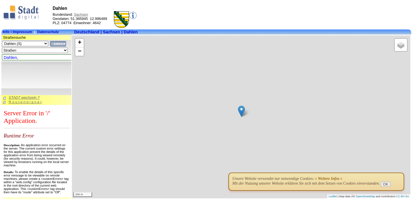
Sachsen (81, 14)
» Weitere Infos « (328, 178)
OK (385, 184)
